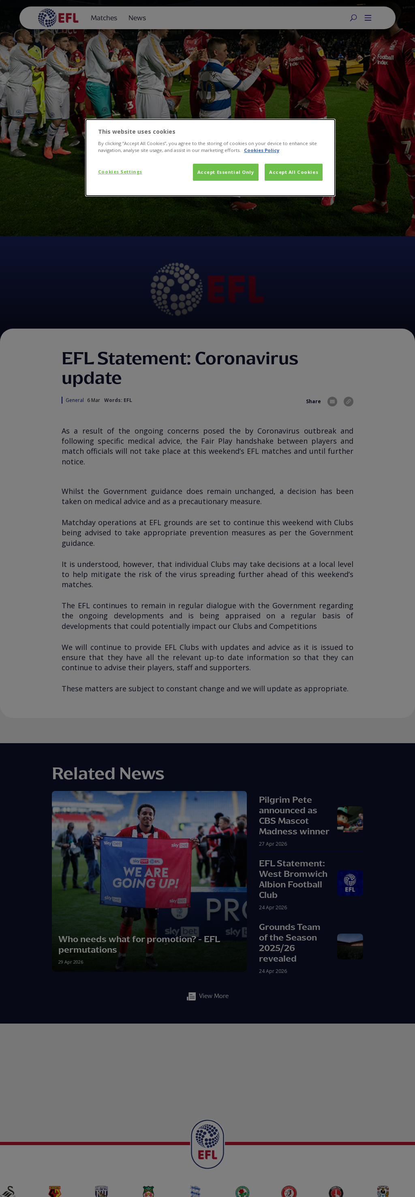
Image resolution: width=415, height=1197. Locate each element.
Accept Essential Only (225, 172)
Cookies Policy (261, 150)
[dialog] (210, 158)
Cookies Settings (120, 172)
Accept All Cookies (293, 172)
